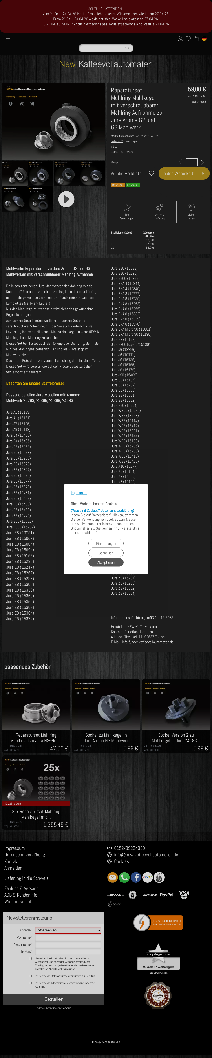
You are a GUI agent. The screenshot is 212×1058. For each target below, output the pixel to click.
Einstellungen (106, 543)
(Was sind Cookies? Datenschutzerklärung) (102, 510)
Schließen (106, 552)
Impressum (79, 492)
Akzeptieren (106, 562)
